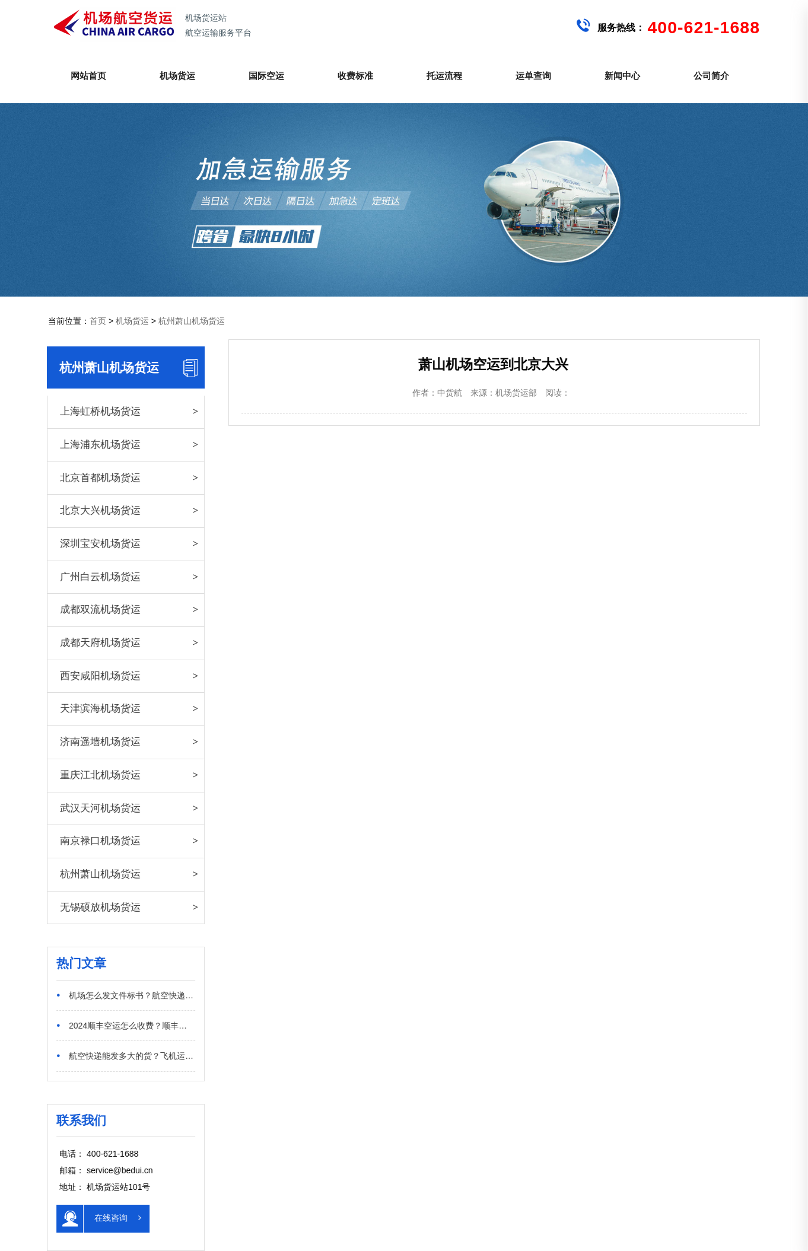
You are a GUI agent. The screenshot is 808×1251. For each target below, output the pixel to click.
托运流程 (444, 76)
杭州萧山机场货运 (191, 321)
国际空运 (266, 76)
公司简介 (711, 76)
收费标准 (355, 76)
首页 (98, 321)
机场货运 (177, 76)
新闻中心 (622, 76)
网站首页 (88, 76)
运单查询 (533, 76)
